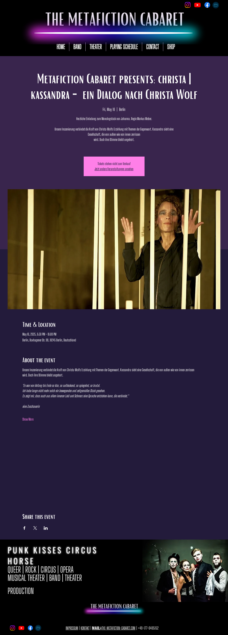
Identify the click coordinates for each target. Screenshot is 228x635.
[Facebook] (207, 5)
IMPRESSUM (72, 628)
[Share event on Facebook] (24, 528)
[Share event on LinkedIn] (46, 528)
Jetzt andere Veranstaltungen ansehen (114, 169)
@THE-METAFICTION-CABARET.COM (113, 628)
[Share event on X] (35, 528)
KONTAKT (85, 628)
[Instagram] (187, 5)
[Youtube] (197, 5)
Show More (27, 419)
